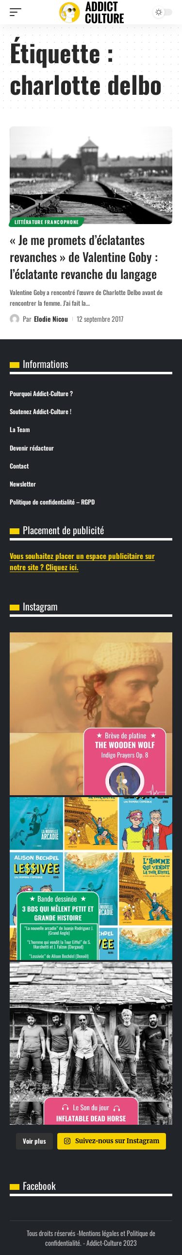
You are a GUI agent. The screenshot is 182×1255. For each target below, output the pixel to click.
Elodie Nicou (51, 319)
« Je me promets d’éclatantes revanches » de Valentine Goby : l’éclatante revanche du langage (84, 256)
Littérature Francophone (47, 222)
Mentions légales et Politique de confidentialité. (100, 1238)
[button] (18, 12)
